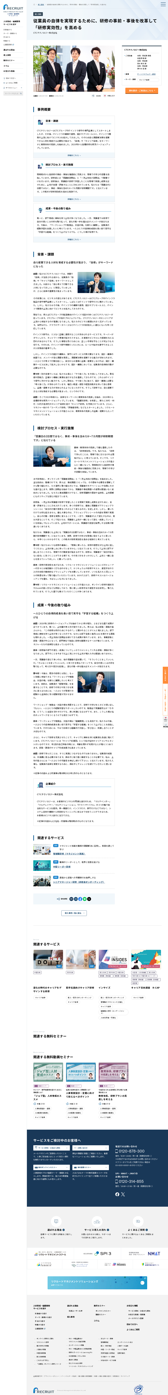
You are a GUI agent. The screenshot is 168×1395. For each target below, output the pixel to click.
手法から (6, 39)
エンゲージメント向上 (125, 1351)
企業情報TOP (37, 1385)
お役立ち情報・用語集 (136, 1323)
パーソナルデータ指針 (68, 1385)
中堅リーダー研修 (62, 866)
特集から (6, 43)
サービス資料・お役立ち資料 (53, 1151)
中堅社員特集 (41, 1361)
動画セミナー (101, 1323)
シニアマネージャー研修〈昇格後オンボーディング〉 (79, 882)
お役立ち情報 (9, 73)
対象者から (7, 31)
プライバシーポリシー (51, 1385)
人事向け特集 (41, 1358)
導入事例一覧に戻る (73, 913)
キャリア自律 (144, 80)
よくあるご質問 (11, 85)
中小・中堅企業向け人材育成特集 (80, 1357)
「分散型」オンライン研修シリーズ (49, 1372)
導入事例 (7, 57)
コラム (6, 68)
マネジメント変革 (43, 1351)
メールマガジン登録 (136, 1327)
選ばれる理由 (9, 52)
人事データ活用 (122, 1354)
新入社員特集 (41, 1365)
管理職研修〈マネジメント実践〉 (69, 853)
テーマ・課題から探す (43, 1326)
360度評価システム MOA (77, 1364)
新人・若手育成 (106, 1354)
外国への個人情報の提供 (102, 1385)
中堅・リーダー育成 (108, 1358)
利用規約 (116, 1385)
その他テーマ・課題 (108, 1365)
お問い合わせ (85, 1148)
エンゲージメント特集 (76, 1354)
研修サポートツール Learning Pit (80, 1361)
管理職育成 (104, 1351)
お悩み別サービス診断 (108, 1369)
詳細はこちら (73, 155)
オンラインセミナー (103, 1319)
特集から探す (40, 1333)
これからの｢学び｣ (43, 1369)
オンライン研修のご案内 (45, 1347)
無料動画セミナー (88, 1174)
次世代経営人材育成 (108, 1361)
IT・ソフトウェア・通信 (146, 74)
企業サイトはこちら (97, 1288)
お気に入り (111, 95)
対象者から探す (41, 1322)
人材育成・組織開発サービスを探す (11, 25)
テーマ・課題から (10, 35)
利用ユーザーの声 (75, 1319)
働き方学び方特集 (43, 1354)
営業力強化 (121, 1361)
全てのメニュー (11, 90)
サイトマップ (125, 1385)
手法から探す (40, 1329)
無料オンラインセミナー (52, 1174)
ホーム (34, 4)
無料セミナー (9, 62)
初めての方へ (11, 80)
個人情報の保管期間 (85, 1385)
